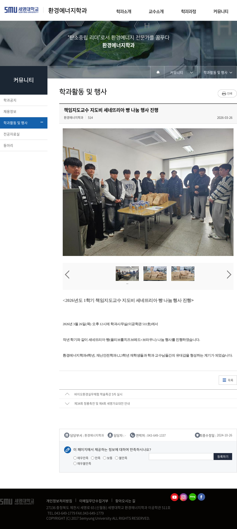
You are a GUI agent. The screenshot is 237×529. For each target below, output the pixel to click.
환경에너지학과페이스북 (202, 497)
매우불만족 (82, 463)
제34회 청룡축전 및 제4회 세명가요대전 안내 (102, 403)
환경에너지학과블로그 (192, 497)
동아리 (23, 145)
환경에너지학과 (67, 10)
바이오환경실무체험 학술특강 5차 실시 (98, 394)
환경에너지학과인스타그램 (183, 497)
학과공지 (23, 100)
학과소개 (123, 11)
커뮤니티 (220, 11)
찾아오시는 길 (125, 500)
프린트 (227, 93)
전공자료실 (23, 134)
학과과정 (188, 11)
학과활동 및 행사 (23, 122)
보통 (107, 458)
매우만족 (80, 458)
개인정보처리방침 (59, 500)
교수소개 (156, 11)
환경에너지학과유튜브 (174, 497)
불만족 (121, 458)
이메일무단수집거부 (93, 500)
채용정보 (23, 111)
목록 (230, 380)
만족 (95, 458)
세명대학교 (22, 10)
